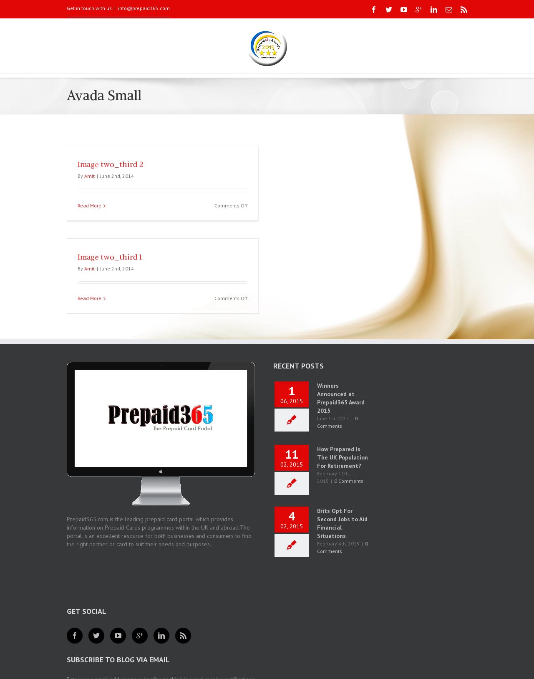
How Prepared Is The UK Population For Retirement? (342, 457)
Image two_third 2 (110, 164)
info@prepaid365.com (144, 8)
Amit (89, 176)
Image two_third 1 (110, 257)
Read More (89, 205)
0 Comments (348, 481)
